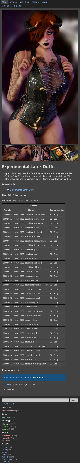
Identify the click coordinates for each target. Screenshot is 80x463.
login (28, 377)
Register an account (13, 377)
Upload (5, 5)
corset (7, 452)
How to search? (8, 404)
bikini (7, 449)
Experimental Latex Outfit (20, 189)
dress (7, 454)
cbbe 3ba (9, 426)
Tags (21, 2)
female (8, 457)
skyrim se (9, 417)
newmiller (8, 438)
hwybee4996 (9, 435)
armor (7, 447)
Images (13, 2)
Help (27, 2)
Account (35, 2)
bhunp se (8, 424)
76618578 (9, 384)
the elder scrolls (12, 410)
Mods (4, 2)
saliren (6, 440)
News (44, 2)
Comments (16, 5)
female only (10, 459)
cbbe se (8, 429)
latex (6, 461)
